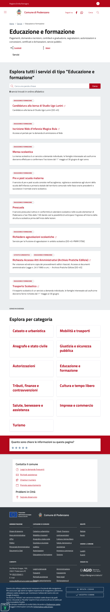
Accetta (84, 595)
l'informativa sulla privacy (43, 606)
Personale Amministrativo (19, 546)
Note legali (61, 576)
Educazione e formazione (42, 554)
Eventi (82, 554)
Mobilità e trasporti (40, 535)
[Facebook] (75, 12)
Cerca (94, 86)
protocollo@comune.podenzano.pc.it (23, 581)
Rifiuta (85, 589)
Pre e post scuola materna (28, 178)
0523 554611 (17, 574)
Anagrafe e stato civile (41, 539)
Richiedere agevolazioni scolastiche (35, 237)
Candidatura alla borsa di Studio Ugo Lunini (39, 105)
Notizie (82, 531)
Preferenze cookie (53, 604)
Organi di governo (16, 531)
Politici (11, 542)
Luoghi (82, 551)
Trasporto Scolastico (26, 286)
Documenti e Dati (16, 550)
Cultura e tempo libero (65, 539)
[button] (19, 3)
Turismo (60, 554)
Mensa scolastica (23, 152)
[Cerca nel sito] (98, 12)
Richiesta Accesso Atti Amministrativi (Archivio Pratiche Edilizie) (52, 260)
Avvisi (82, 535)
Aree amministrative (17, 535)
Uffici (11, 539)
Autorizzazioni (38, 550)
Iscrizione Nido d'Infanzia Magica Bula (36, 129)
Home (11, 23)
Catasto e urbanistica (41, 531)
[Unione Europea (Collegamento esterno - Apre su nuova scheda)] (21, 515)
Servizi (19, 23)
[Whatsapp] (80, 12)
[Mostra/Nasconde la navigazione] (5, 12)
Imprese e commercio (65, 550)
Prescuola (18, 207)
